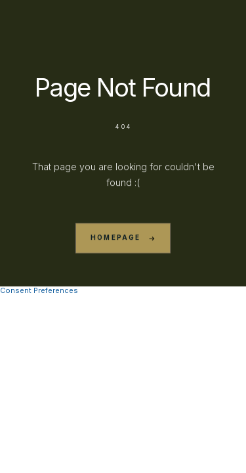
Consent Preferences (39, 290)
